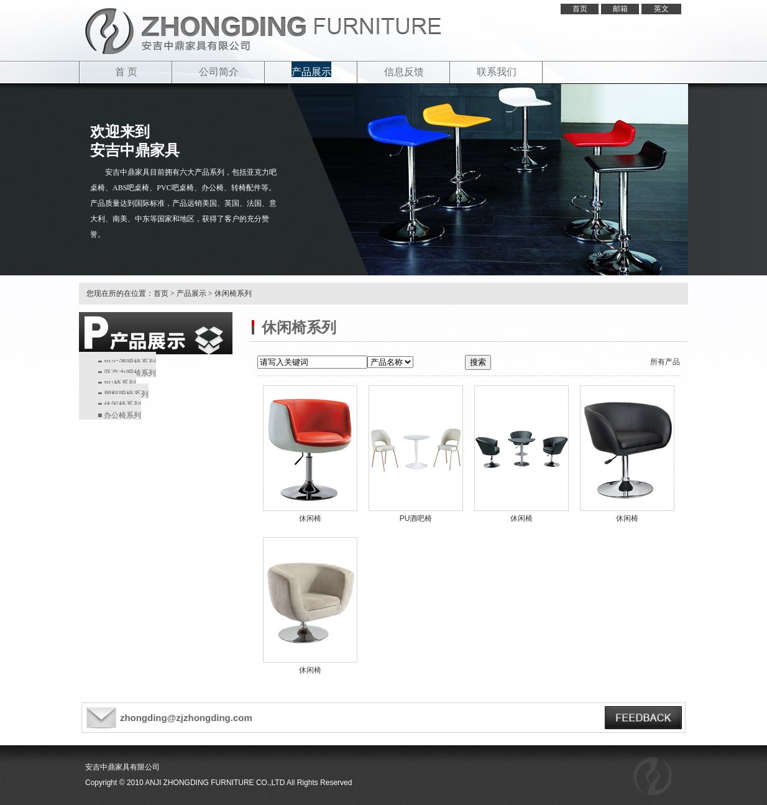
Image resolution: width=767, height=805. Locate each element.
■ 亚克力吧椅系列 (127, 373)
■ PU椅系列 (117, 383)
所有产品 (665, 361)
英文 (661, 8)
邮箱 (620, 8)
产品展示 (311, 72)
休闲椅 (310, 518)
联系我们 (497, 72)
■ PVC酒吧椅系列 (127, 362)
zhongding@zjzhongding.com (186, 717)
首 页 (126, 72)
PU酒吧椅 (416, 518)
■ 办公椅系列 (119, 415)
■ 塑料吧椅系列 (123, 394)
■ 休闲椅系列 (119, 404)
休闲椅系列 (233, 293)
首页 (579, 8)
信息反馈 (404, 72)
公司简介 (219, 72)
